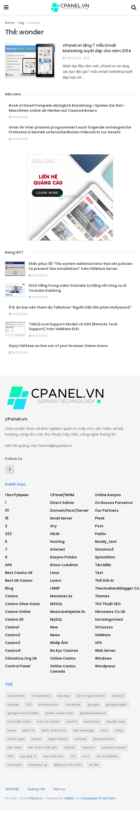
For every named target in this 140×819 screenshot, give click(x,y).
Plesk (99, 518)
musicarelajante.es (67, 611)
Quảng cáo (36, 789)
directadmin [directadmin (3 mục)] (49, 705)
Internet (57, 549)
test (99, 572)
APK (8, 564)
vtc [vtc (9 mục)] (73, 756)
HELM (54, 533)
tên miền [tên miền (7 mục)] (15, 747)
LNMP (55, 588)
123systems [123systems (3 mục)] (41, 696)
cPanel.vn (35, 798)
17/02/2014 (72, 58)
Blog (9, 588)
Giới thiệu (12, 789)
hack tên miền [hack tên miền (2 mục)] (19, 722)
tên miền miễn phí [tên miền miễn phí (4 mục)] (42, 747)
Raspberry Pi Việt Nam (99, 798)
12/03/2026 (18, 139)
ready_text (106, 541)
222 (8, 533)
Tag (21, 23)
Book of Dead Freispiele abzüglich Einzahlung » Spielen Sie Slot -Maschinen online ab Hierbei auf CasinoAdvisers (67, 108)
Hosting (57, 541)
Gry (53, 526)
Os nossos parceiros (114, 502)
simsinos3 (104, 549)
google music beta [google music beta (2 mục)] (23, 713)
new (54, 627)
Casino (11, 596)
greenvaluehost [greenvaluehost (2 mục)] (93, 713)
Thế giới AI (104, 580)
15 (7, 518)
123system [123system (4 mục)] (16, 696)
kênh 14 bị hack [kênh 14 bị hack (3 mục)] (53, 730)
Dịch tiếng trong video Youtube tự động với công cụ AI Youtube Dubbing (77, 288)
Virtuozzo (104, 627)
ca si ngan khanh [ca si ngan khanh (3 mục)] (90, 696)
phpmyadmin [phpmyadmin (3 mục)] (103, 739)
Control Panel (17, 666)
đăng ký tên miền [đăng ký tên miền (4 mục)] (68, 765)
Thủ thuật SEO (108, 603)
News (55, 634)
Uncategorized (109, 619)
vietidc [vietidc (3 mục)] (69, 747)
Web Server (105, 650)
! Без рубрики (16, 494)
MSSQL (56, 603)
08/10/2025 (38, 297)
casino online (18, 611)
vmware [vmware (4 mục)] (88, 747)
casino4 (13, 650)
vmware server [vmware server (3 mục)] (114, 747)
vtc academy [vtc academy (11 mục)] (107, 756)
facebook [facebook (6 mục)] (73, 705)
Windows (103, 658)
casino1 (12, 627)
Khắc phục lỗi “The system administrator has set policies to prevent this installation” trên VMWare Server (80, 266)
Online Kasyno (108, 494)
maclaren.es (61, 596)
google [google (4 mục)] (93, 705)
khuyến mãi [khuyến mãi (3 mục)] (115, 722)
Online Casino (63, 658)
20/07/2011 (38, 275)
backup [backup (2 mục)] (64, 696)
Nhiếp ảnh (59, 642)
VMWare (102, 634)
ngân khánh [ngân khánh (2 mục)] (58, 739)
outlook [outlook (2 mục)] (80, 739)
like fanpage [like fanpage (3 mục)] (83, 730)
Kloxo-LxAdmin (64, 564)
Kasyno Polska (63, 557)
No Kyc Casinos (64, 650)
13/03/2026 (18, 117)
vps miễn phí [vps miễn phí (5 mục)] (53, 756)
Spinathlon (105, 557)
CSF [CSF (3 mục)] (29, 705)
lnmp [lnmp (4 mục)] (119, 730)
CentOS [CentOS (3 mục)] (118, 696)
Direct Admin (62, 502)
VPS (98, 642)
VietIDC (69, 798)
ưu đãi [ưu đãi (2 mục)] (94, 765)
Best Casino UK (19, 572)
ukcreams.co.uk (110, 611)
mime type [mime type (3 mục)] (16, 739)
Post (99, 526)
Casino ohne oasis (22, 603)
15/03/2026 (18, 352)
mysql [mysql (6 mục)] (36, 739)
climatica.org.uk (21, 658)
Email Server (61, 518)
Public (100, 533)
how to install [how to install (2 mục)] (48, 722)
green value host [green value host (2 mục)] (59, 713)
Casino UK (14, 619)
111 (7, 510)
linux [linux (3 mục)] (104, 730)
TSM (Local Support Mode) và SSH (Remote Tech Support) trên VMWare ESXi (73, 327)
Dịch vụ (59, 789)
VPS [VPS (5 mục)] (10, 756)
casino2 (12, 634)
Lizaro (55, 580)
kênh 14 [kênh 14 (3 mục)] (29, 730)
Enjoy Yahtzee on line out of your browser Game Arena (58, 345)
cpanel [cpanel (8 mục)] (13, 705)
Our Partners (106, 510)
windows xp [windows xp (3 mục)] (38, 765)
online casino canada (63, 669)
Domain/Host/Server (69, 510)
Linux (54, 572)
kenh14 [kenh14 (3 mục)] (71, 722)
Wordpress (105, 666)
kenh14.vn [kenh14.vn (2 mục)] (92, 722)
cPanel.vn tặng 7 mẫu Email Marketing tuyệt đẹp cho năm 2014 (97, 48)
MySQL (56, 619)
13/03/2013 (18, 314)
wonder (34, 23)
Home (9, 23)
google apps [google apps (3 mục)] (116, 705)
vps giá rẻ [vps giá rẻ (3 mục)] (28, 756)
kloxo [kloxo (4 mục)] (12, 730)
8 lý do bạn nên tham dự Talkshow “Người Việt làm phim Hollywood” (70, 307)
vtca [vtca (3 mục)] (86, 756)
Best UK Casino (19, 580)
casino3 (12, 642)
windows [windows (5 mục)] (15, 765)
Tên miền (103, 564)
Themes (102, 596)
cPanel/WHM (62, 494)
